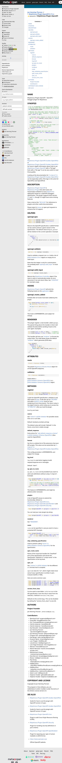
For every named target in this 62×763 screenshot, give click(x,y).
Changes (6, 27)
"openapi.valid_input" (46, 264)
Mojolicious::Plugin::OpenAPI (36, 168)
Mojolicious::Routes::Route (43, 367)
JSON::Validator (6, 65)
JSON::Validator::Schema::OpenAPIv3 (38, 382)
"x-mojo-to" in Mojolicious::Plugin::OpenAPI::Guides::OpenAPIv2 (42, 176)
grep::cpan (35, 2)
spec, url (34, 75)
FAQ (45, 2)
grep (4, 97)
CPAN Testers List (6, 72)
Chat (5, 40)
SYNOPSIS (31, 26)
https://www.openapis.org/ (38, 739)
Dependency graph (7, 73)
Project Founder (34, 81)
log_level (34, 61)
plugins (34, 65)
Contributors (33, 84)
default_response (37, 57)
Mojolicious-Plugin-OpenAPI (11, 9)
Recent (41, 2)
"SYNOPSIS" (54, 280)
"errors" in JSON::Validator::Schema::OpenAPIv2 (38, 544)
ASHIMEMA (6, 145)
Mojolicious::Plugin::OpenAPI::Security (39, 505)
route (31, 46)
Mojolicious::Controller (42, 276)
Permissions (7, 82)
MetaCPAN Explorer (9, 80)
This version (7, 114)
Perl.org (42, 753)
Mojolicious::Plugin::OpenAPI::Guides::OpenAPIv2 (42, 161)
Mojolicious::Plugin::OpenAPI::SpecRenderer (41, 504)
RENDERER (31, 42)
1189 (9, 45)
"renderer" (46, 336)
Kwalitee (6, 49)
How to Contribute (9, 38)
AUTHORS (31, 79)
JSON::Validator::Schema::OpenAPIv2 (38, 380)
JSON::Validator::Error (34, 257)
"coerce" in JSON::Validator (38, 417)
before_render (39, 401)
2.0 (28, 197)
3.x (33, 197)
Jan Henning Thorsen (9, 137)
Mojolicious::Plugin (33, 190)
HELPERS (30, 30)
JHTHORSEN (6, 142)
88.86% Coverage (8, 51)
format (34, 59)
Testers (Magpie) (8, 47)
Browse (6, 25)
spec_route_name (37, 73)
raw (9, 23)
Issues (5, 36)
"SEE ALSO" (42, 202)
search (4, 91)
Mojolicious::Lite (36, 109)
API (53, 2)
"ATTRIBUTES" (31, 407)
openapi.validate (35, 34)
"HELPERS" (54, 399)
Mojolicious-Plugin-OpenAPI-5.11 (40, 14)
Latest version (7, 116)
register (32, 52)
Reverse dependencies (8, 70)
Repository (7, 34)
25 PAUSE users (6, 124)
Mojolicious (5, 67)
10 (14, 45)
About (23, 2)
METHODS (31, 50)
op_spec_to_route (37, 63)
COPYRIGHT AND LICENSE (35, 86)
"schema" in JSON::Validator (38, 565)
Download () (9, 21)
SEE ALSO (31, 88)
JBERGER (5, 147)
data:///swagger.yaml (52, 132)
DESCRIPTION (32, 28)
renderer (34, 67)
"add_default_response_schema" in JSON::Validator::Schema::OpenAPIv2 (42, 434)
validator (32, 48)
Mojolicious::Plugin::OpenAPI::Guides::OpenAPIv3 (42, 164)
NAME (30, 23)
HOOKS (30, 38)
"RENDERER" (34, 522)
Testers (6, 45)
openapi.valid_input (35, 36)
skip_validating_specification (40, 71)
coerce (34, 55)
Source (6, 23)
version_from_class (37, 77)
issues (39, 207)
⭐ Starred (32, 16)
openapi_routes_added (36, 40)
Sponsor (28, 2)
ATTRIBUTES (31, 44)
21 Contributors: (7, 151)
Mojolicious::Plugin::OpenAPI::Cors (38, 502)
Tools (49, 2)
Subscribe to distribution (10, 84)
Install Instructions (9, 86)
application (45, 291)
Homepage (7, 32)
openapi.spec (34, 32)
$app (37, 399)
